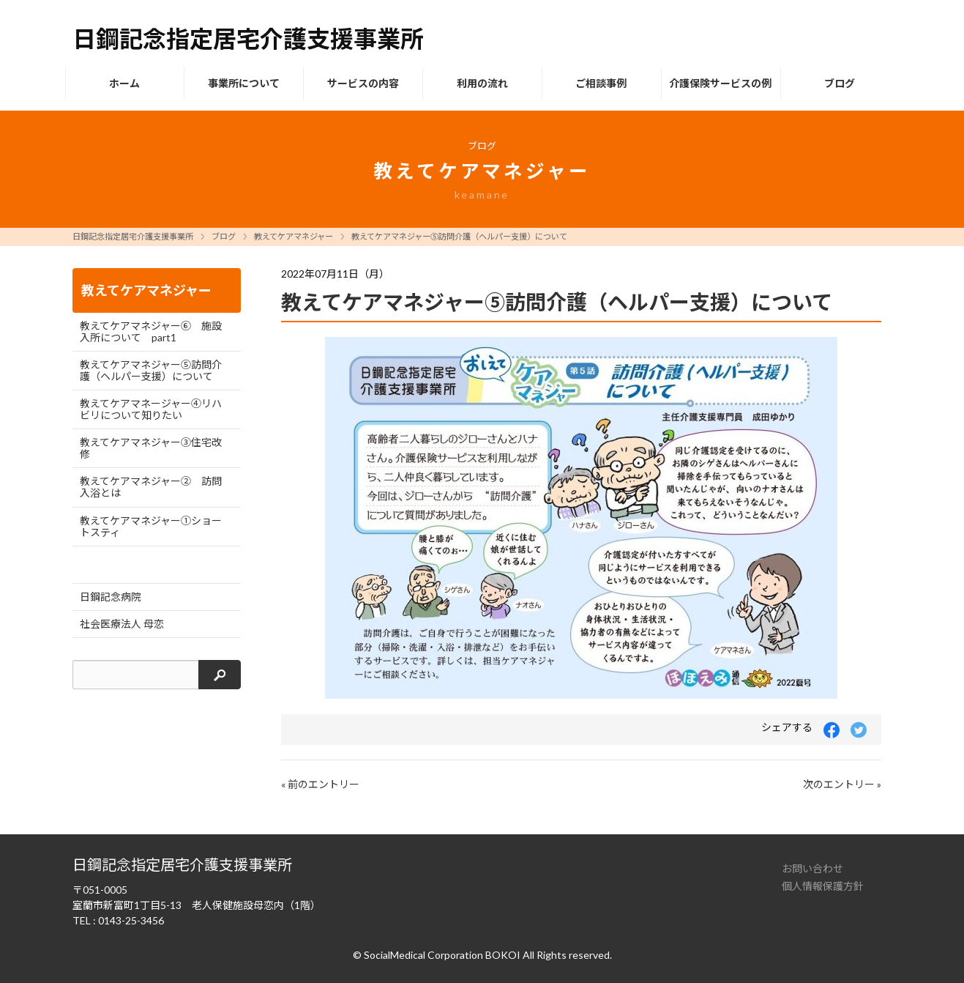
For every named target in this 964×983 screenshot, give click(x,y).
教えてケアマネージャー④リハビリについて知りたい (151, 409)
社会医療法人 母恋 (122, 623)
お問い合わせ (812, 868)
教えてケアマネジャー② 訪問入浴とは (151, 487)
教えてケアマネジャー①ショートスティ (151, 526)
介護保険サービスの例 (720, 83)
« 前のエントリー (320, 784)
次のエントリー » (842, 784)
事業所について (244, 83)
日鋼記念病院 (110, 596)
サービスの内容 (363, 83)
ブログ (839, 83)
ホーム (124, 83)
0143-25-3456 (131, 920)
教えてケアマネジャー (293, 236)
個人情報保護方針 (823, 886)
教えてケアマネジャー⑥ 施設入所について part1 (151, 331)
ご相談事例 (601, 83)
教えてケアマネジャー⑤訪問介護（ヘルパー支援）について (459, 236)
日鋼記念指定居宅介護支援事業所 (132, 236)
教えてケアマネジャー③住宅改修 (151, 448)
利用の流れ (482, 83)
